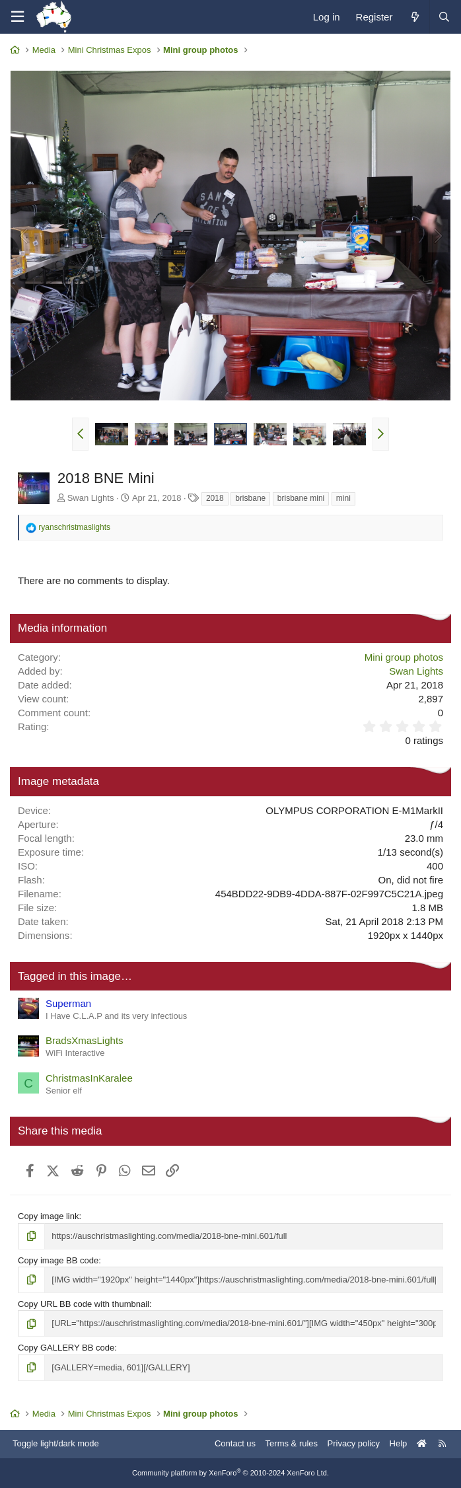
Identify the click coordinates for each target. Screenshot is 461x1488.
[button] (80, 434)
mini (343, 498)
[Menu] (17, 17)
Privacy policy (354, 1443)
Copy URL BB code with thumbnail (83, 1304)
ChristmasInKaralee (89, 1078)
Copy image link (48, 1216)
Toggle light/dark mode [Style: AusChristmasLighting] (56, 1443)
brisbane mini (300, 498)
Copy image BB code (58, 1260)
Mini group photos (404, 657)
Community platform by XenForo (230, 1473)
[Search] (443, 17)
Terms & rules (292, 1443)
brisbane (250, 498)
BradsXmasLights (85, 1040)
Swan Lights (90, 498)
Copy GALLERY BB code (66, 1348)
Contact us (235, 1443)
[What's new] (414, 17)
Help (399, 1443)
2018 (215, 498)
